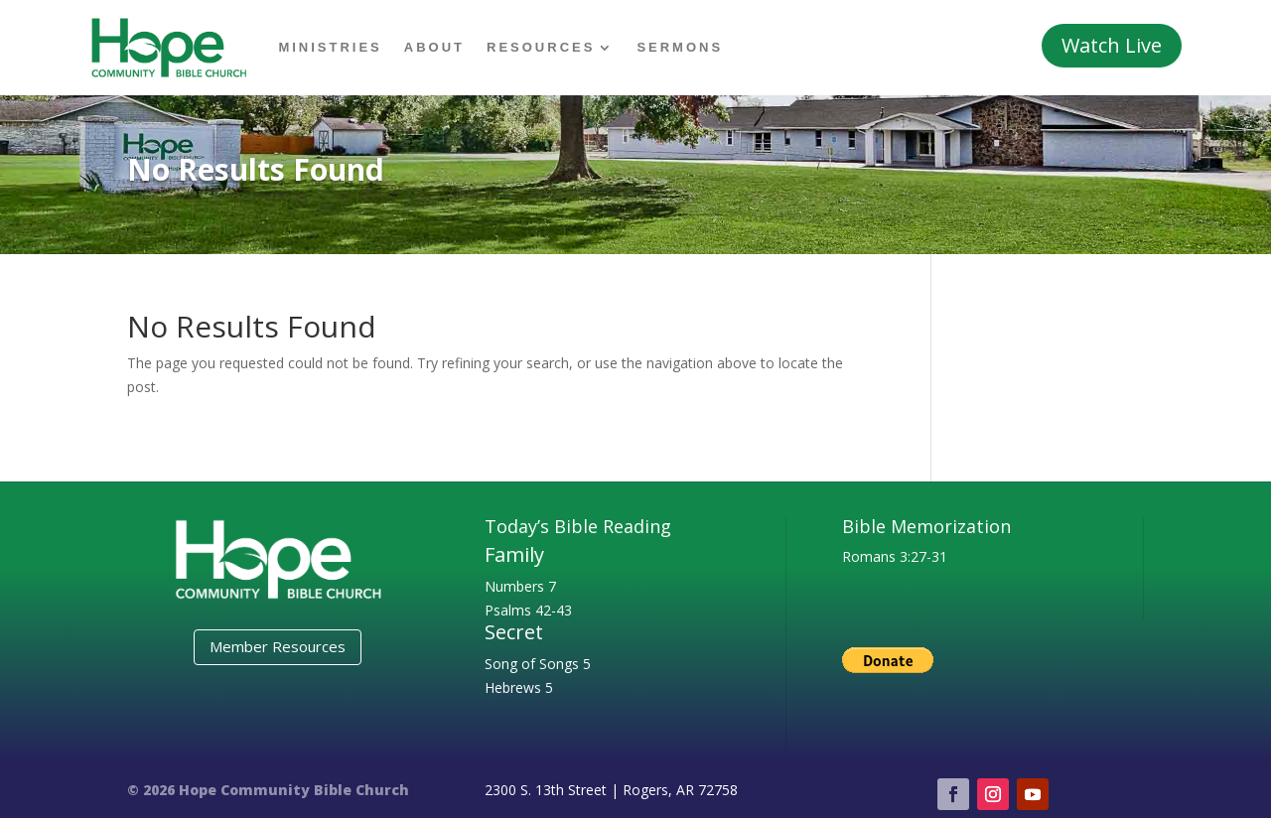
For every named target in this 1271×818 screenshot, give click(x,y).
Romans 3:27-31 (894, 556)
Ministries (329, 47)
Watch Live (1111, 45)
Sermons (679, 47)
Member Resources (278, 646)
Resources (541, 47)
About (434, 47)
